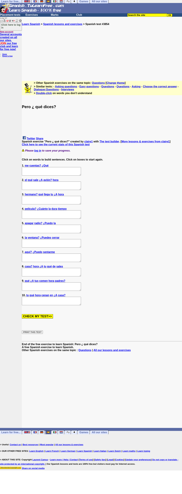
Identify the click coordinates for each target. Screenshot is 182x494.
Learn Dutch (114, 466)
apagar (29, 229)
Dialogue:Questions (46, 89)
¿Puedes (45, 245)
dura (54, 213)
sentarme (49, 261)
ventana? (33, 245)
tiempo (62, 213)
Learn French (52, 466)
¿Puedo (48, 229)
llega (47, 197)
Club (79, 14)
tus (36, 292)
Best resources (30, 459)
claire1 (88, 141)
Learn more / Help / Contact (64, 474)
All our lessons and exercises (112, 365)
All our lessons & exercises (69, 459)
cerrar (55, 245)
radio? (38, 229)
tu (52, 197)
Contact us (15, 459)
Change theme (115, 82)
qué (30, 181)
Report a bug (7, 56)
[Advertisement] (102, 49)
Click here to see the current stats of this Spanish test (56, 144)
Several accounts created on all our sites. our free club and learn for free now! (11, 42)
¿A (41, 181)
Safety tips (100, 474)
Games (83, 447)
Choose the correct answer (160, 86)
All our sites (99, 447)
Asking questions (66, 86)
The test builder (109, 141)
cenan (45, 308)
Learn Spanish (31, 24)
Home (4, 54)
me (27, 165)
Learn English (36, 466)
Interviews (67, 89)
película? (30, 213)
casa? (28, 276)
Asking (136, 86)
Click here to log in (11, 26)
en (51, 308)
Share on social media (33, 483)
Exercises (32, 14)
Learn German (68, 466)
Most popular (47, 459)
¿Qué (45, 165)
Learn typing (143, 466)
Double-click (44, 93)
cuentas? (35, 165)
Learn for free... (11, 447)
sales (59, 276)
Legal (110, 474)
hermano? (31, 197)
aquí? (28, 261)
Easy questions (89, 86)
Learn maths (129, 466)
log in (37, 150)
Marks (54, 14)
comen (43, 292)
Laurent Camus (40, 474)
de (54, 276)
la (50, 213)
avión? (47, 181)
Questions (98, 82)
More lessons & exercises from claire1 (145, 141)
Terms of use (86, 474)
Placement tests (10, 14)
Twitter (31, 138)
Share (39, 138)
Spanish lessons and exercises (62, 24)
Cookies (119, 474)
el (26, 181)
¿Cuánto (42, 213)
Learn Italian (100, 466)
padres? (60, 292)
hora (55, 181)
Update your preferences (138, 474)
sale (35, 181)
